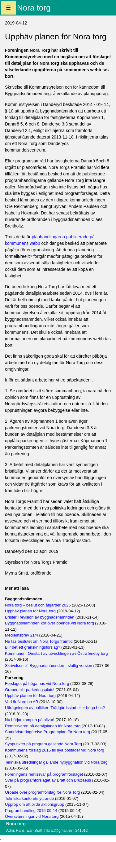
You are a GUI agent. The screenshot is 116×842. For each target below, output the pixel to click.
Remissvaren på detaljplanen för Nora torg (42, 726)
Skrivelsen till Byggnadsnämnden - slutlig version (48, 665)
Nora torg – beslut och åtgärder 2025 (38, 605)
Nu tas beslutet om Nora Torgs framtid (39, 641)
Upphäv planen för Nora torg (30, 611)
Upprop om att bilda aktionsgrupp (34, 804)
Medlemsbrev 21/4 (21, 635)
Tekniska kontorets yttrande (29, 798)
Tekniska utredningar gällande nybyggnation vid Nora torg (56, 762)
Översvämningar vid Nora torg (31, 816)
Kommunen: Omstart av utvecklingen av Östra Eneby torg (56, 653)
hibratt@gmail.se (58, 830)
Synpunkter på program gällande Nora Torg (43, 744)
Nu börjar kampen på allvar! (29, 719)
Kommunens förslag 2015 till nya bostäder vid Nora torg (54, 750)
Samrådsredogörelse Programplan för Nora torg (47, 732)
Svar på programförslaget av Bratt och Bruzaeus (48, 780)
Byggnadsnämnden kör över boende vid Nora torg (49, 623)
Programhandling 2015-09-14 (31, 810)
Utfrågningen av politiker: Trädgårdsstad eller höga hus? (55, 707)
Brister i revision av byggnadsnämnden (39, 617)
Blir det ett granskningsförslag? (32, 647)
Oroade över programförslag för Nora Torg (42, 792)
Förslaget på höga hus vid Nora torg (37, 683)
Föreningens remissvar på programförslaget (44, 774)
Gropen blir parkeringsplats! (29, 689)
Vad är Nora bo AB (21, 701)
